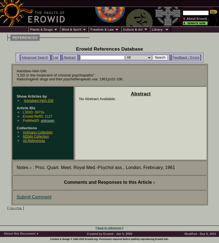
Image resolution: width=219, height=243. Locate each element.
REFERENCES (25, 38)
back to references (110, 227)
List (55, 57)
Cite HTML (15, 208)
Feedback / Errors (186, 57)
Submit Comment (34, 197)
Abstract (69, 57)
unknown (47, 121)
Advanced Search (34, 57)
